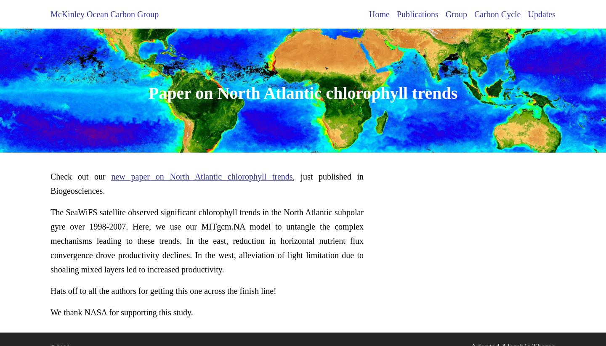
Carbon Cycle (497, 14)
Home (379, 14)
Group (456, 14)
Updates (542, 14)
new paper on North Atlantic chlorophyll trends (201, 176)
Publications (418, 14)
